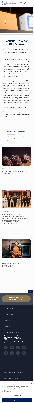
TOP (30, 291)
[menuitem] (20, 3)
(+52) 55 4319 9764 (15, 343)
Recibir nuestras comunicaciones (16, 299)
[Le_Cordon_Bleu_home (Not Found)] (9, 3)
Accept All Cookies (17, 400)
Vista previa (16, 139)
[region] (17, 392)
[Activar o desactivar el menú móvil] (30, 3)
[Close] (32, 383)
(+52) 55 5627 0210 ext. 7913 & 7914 (14, 341)
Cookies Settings (17, 395)
